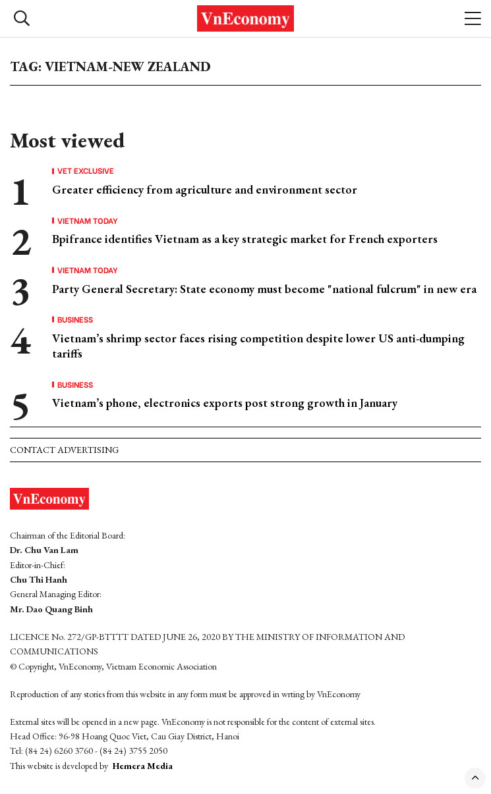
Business (75, 319)
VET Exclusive (85, 170)
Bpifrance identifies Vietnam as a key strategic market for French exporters (245, 238)
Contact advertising (64, 450)
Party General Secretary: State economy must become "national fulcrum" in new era (264, 288)
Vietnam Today (87, 220)
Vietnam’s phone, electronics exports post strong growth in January (224, 402)
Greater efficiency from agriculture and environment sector (204, 189)
